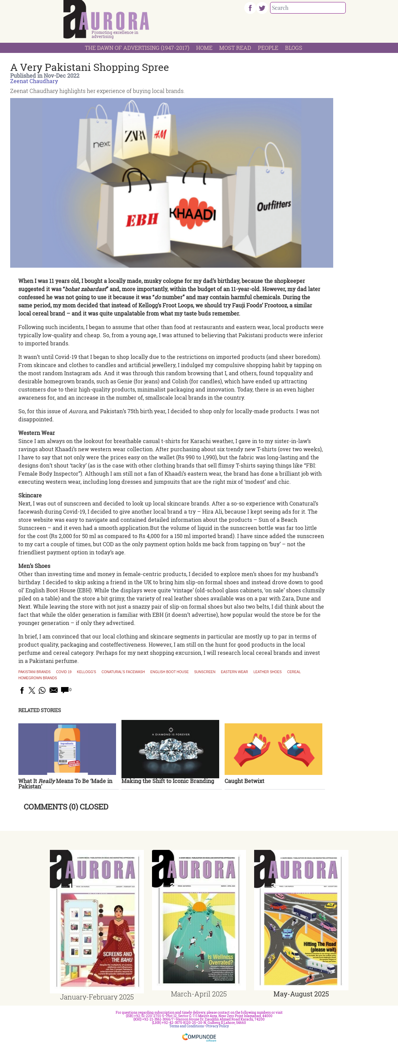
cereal (294, 672)
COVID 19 (64, 672)
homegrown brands (37, 678)
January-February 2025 (97, 996)
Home (204, 47)
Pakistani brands (34, 672)
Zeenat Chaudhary (34, 80)
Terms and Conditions (186, 1026)
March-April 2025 (199, 993)
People (268, 47)
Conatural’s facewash (123, 672)
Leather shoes (267, 672)
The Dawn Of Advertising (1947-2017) (137, 47)
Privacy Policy (217, 1026)
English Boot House (169, 672)
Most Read (235, 47)
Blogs (293, 47)
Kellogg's (86, 672)
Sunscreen (204, 672)
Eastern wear (234, 672)
